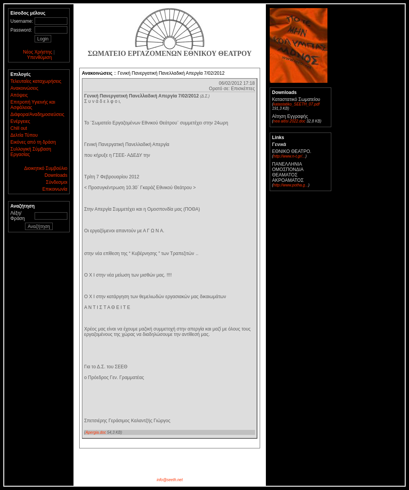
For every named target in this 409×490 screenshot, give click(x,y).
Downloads (56, 175)
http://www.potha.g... (290, 185)
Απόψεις (19, 95)
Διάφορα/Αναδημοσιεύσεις (37, 114)
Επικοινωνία (54, 189)
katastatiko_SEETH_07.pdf (296, 104)
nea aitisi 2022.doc (289, 121)
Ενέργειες (20, 121)
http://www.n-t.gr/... (289, 156)
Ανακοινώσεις (24, 88)
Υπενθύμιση (39, 57)
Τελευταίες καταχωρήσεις (35, 81)
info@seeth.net (169, 480)
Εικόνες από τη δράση (33, 142)
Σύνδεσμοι (56, 182)
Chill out (18, 128)
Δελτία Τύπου (24, 135)
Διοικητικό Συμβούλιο (45, 168)
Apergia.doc (95, 432)
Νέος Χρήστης (37, 52)
